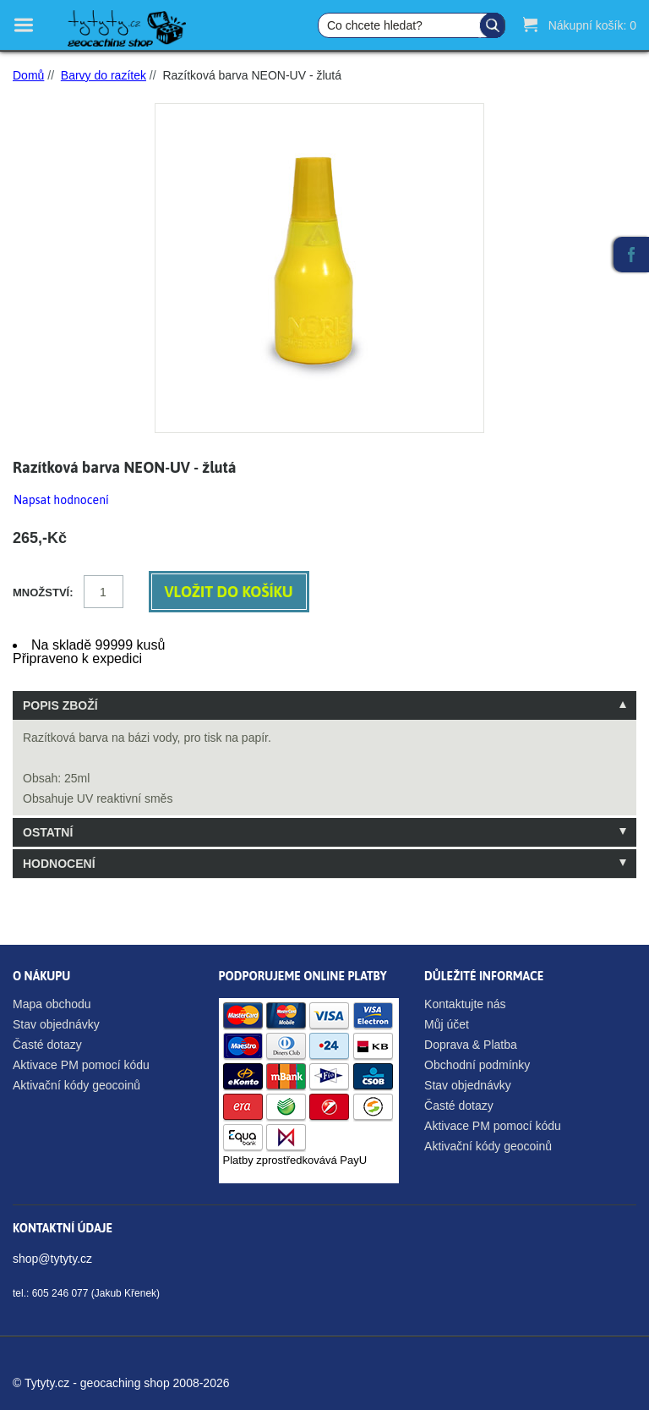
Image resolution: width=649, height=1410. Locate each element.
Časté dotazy (47, 1045)
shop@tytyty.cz (52, 1258)
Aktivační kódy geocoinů (76, 1085)
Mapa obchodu (52, 1004)
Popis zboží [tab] (60, 705)
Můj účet (446, 1024)
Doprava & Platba (470, 1045)
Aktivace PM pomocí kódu (81, 1065)
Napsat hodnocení (61, 500)
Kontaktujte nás (465, 1004)
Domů (28, 75)
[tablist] (324, 784)
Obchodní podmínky (477, 1065)
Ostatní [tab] (48, 832)
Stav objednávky (56, 1024)
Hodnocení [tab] (59, 863)
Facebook (631, 254)
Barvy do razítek (103, 75)
